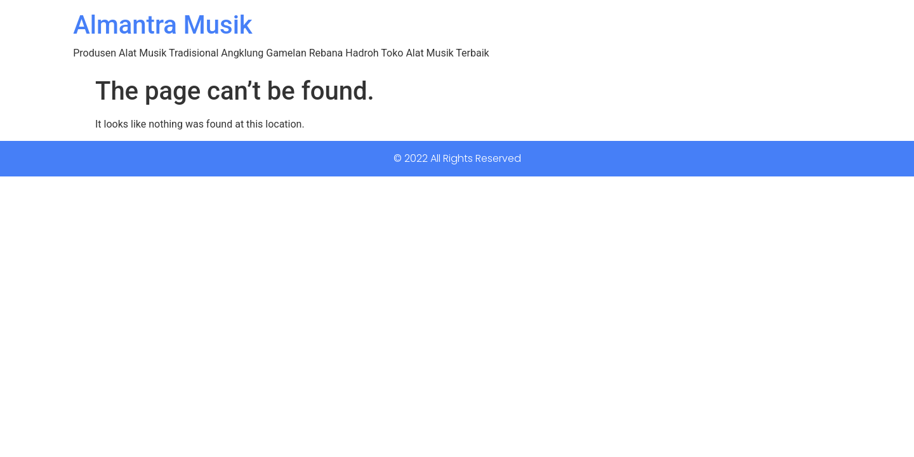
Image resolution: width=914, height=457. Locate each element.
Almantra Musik (163, 25)
